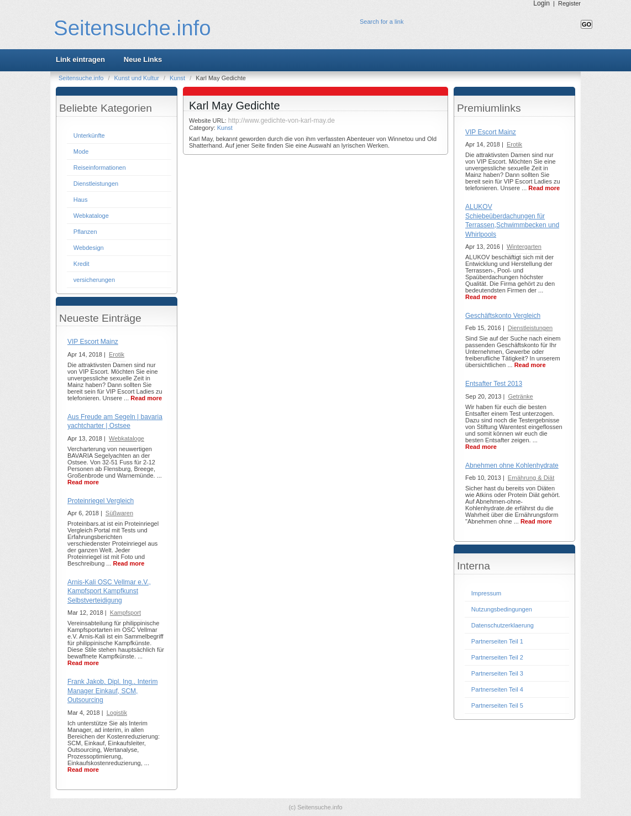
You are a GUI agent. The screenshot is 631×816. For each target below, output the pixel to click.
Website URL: (208, 120)
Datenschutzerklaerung (502, 625)
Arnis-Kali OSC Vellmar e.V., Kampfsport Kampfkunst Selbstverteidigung (109, 591)
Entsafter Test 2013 (493, 384)
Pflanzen (85, 231)
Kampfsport (125, 612)
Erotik (116, 354)
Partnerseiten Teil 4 (497, 689)
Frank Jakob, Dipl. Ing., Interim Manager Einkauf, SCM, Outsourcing (112, 691)
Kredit (81, 263)
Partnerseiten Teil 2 (497, 657)
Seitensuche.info (132, 28)
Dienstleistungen (95, 183)
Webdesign (88, 247)
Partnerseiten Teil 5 (497, 705)
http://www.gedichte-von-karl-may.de (281, 120)
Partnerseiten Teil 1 (497, 641)
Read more (146, 398)
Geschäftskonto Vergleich (502, 316)
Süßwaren (119, 513)
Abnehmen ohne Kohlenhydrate (512, 465)
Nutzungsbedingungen (501, 609)
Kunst (178, 78)
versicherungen (94, 279)
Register (569, 3)
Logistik (117, 712)
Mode (81, 151)
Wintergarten (524, 246)
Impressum (486, 593)
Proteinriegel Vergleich (100, 501)
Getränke (520, 396)
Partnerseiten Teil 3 (497, 673)
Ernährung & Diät (531, 477)
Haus (80, 199)
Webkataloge (91, 215)
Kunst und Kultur (137, 78)
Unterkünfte (89, 135)
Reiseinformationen (99, 167)
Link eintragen (80, 59)
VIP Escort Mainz (92, 342)
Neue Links (143, 59)
